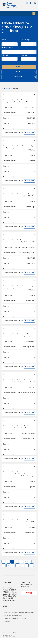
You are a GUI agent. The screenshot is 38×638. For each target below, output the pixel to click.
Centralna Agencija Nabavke (13, 615)
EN (31, 3)
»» (31, 565)
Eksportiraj (25, 77)
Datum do (24, 55)
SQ (27, 3)
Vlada (5, 612)
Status (4, 40)
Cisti (26, 72)
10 (17, 565)
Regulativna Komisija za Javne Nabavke (21, 612)
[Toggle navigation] (33, 13)
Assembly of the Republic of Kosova (15, 618)
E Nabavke (7, 621)
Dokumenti (29, 133)
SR (35, 3)
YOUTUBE (29, 593)
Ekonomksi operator (8, 47)
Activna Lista (7, 88)
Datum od (5, 55)
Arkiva (15, 88)
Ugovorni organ (25, 40)
